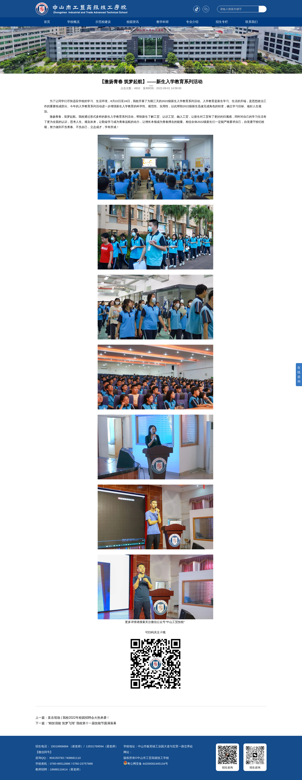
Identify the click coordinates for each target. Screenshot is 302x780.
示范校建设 (103, 21)
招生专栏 (222, 21)
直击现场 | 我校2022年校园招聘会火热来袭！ (79, 717)
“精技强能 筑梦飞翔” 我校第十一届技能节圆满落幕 (82, 723)
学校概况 (73, 21)
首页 (47, 21)
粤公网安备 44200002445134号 (145, 763)
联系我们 (251, 21)
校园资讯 (133, 21)
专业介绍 (192, 21)
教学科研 (162, 21)
